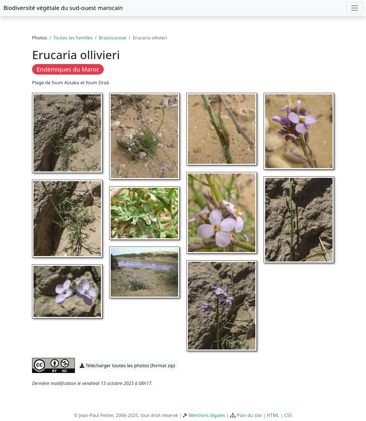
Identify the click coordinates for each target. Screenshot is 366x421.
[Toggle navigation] (355, 8)
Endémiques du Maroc (68, 69)
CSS (288, 415)
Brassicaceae (112, 38)
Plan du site (249, 415)
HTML (273, 415)
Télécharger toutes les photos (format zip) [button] (127, 365)
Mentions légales (207, 415)
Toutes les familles (72, 38)
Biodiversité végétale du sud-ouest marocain (63, 8)
